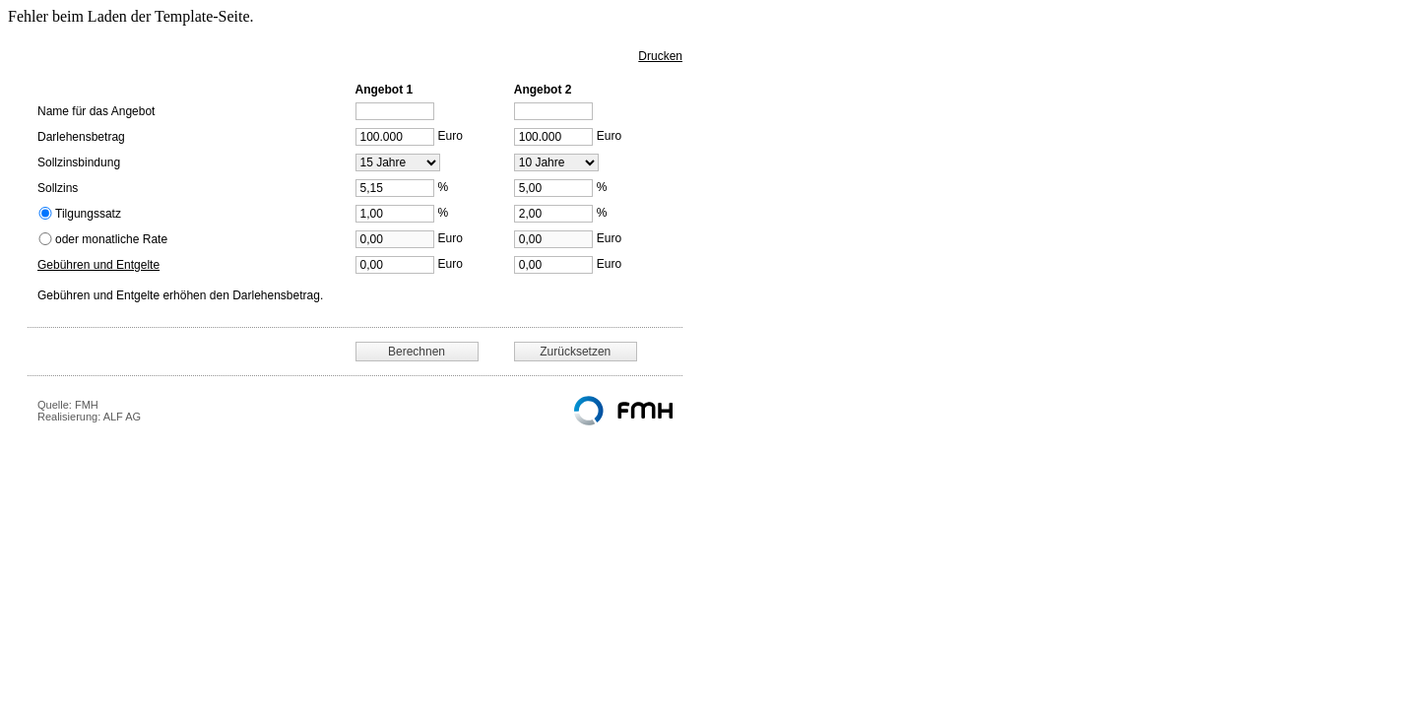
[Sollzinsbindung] (397, 162)
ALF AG (122, 416)
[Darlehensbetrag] (394, 137)
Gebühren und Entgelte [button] (98, 265)
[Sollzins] (394, 188)
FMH (86, 405)
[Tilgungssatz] (394, 214)
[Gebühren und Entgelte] (394, 265)
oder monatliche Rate (111, 239)
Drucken (660, 56)
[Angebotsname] (394, 111)
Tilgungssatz (88, 214)
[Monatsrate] (394, 239)
